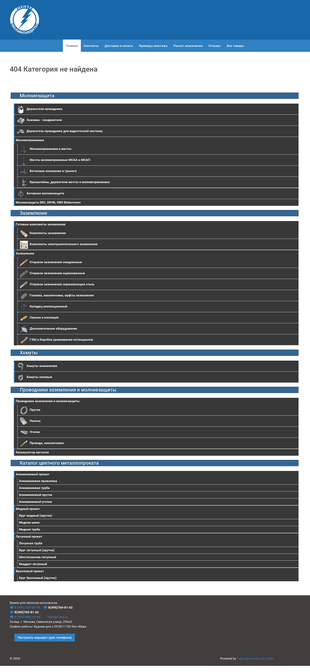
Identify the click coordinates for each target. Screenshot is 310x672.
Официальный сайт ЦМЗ (255, 658)
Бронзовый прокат (30, 571)
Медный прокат (28, 509)
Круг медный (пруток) (35, 515)
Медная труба (29, 529)
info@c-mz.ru (58, 617)
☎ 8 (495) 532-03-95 (25, 607)
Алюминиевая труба (34, 488)
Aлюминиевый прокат (32, 474)
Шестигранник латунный (37, 557)
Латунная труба (31, 543)
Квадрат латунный (33, 564)
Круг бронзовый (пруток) (38, 578)
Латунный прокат (29, 536)
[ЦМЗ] (24, 20)
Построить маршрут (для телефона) (45, 637)
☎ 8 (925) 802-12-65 (25, 617)
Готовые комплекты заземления (40, 224)
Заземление (25, 253)
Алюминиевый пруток (35, 495)
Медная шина (29, 522)
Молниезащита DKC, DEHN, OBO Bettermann (48, 202)
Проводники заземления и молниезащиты (47, 401)
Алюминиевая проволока (38, 481)
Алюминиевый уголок (35, 502)
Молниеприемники (30, 140)
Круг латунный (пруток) (37, 550)
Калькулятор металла (32, 452)
